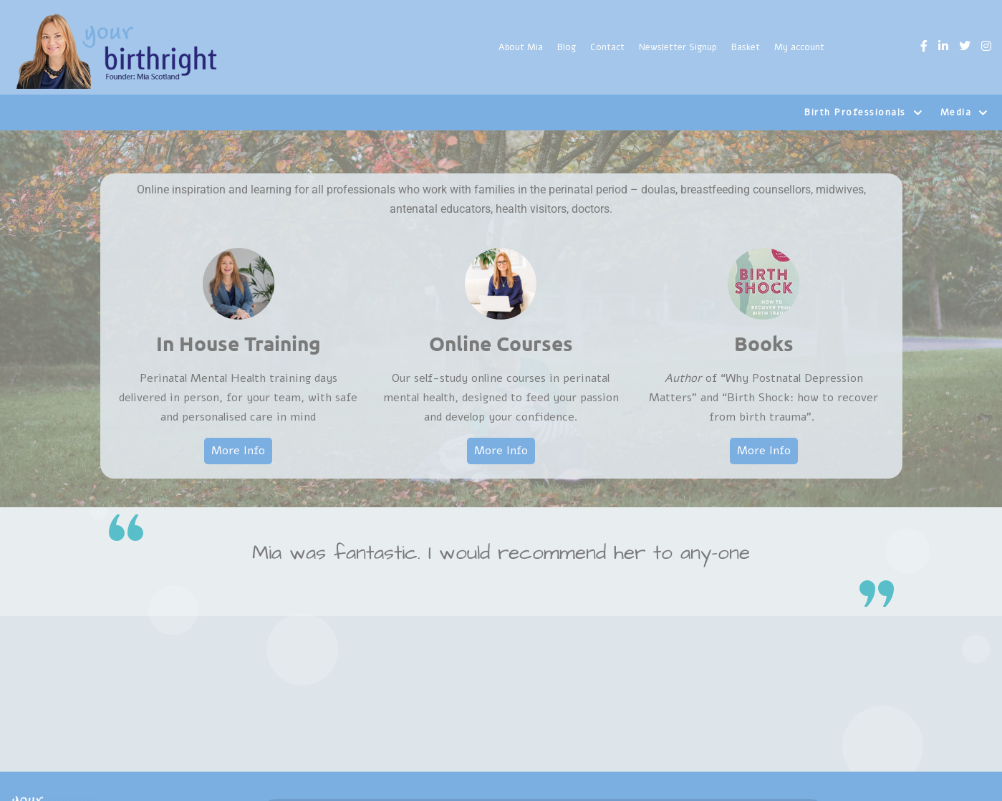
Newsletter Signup (678, 47)
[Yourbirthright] (118, 51)
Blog (566, 47)
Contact (607, 47)
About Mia (520, 47)
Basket (745, 47)
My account (799, 47)
